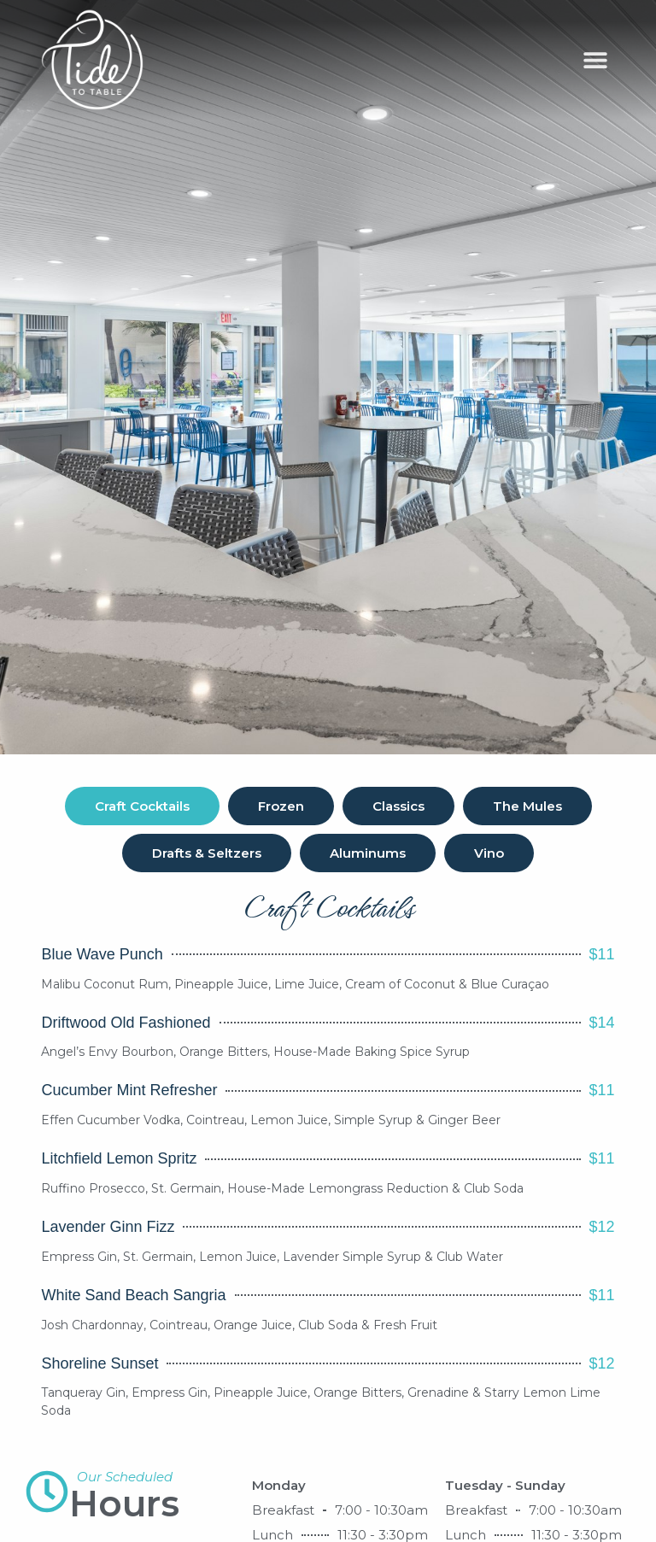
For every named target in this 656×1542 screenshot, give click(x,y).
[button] (596, 60)
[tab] (142, 806)
